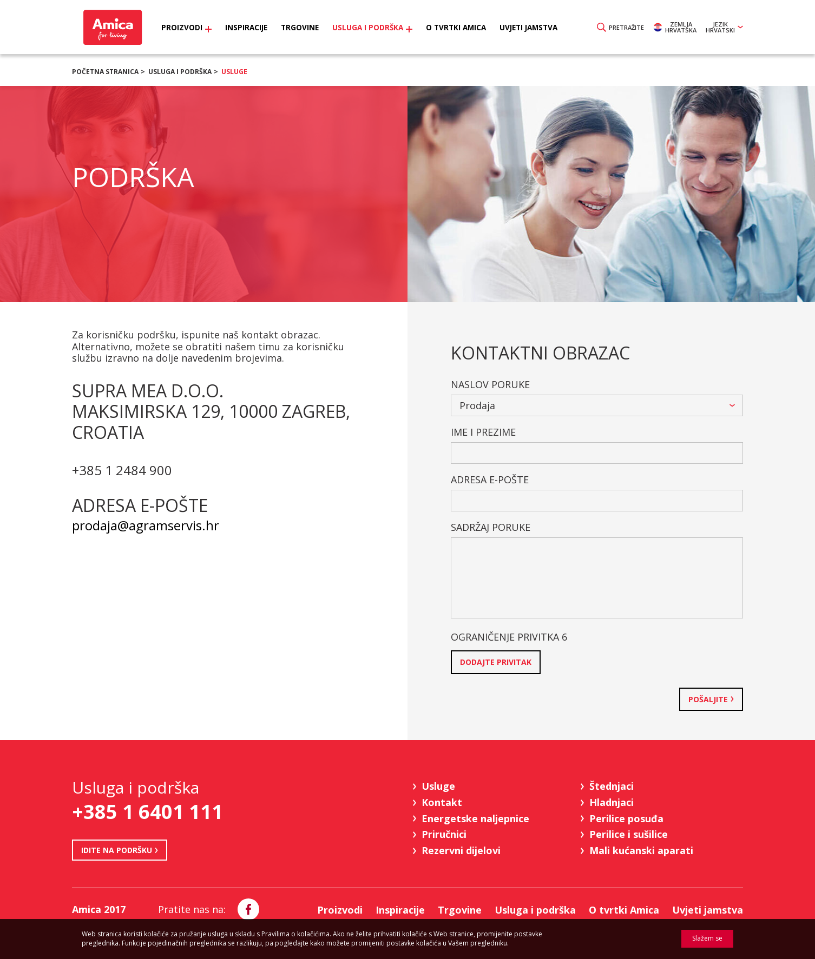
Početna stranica (105, 71)
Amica (111, 27)
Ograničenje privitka (509, 637)
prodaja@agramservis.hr (145, 525)
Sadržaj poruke (490, 527)
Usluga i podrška (180, 71)
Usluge (234, 71)
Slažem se (707, 938)
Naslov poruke (490, 384)
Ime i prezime (483, 432)
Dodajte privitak (495, 662)
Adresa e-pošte (490, 479)
